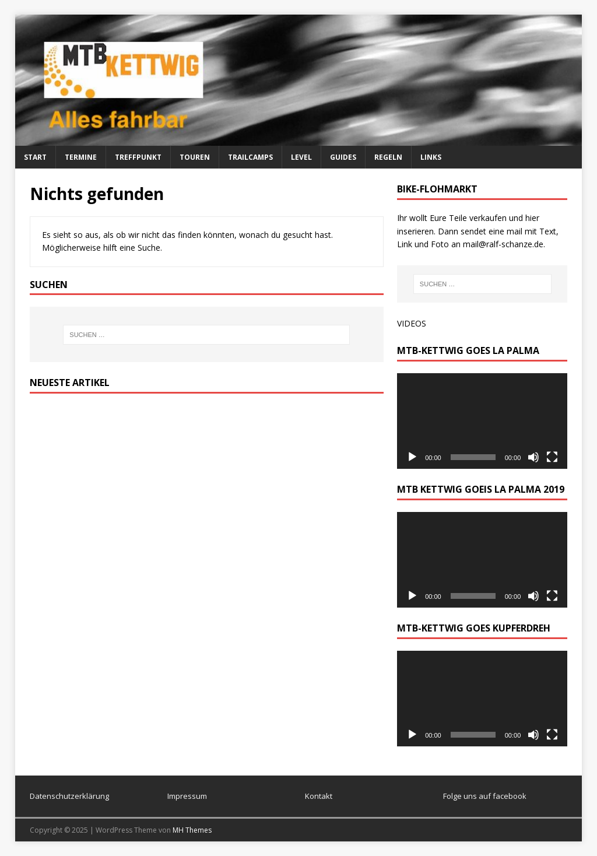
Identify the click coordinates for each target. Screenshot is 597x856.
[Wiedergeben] (412, 457)
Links (430, 157)
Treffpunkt (138, 157)
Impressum (187, 796)
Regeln (388, 157)
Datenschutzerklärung (69, 796)
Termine (81, 157)
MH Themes (192, 830)
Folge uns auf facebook (484, 796)
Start (35, 157)
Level (301, 157)
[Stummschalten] (533, 457)
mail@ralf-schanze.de (503, 244)
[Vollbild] (552, 457)
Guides (343, 157)
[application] (482, 421)
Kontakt (318, 796)
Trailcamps (250, 157)
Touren (195, 157)
